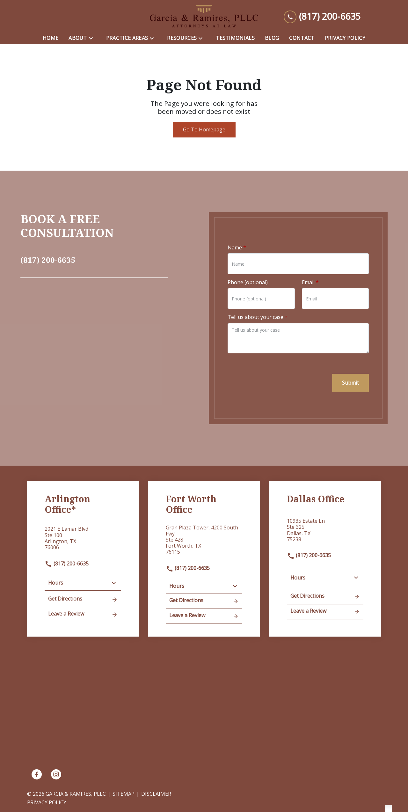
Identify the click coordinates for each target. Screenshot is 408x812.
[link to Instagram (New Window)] (56, 774)
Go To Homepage (204, 129)
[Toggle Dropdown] (92, 38)
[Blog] (271, 38)
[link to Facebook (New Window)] (37, 774)
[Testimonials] (235, 38)
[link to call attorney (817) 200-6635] (322, 16)
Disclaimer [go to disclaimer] (156, 793)
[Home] (50, 38)
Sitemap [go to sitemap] (124, 793)
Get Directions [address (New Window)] (83, 599)
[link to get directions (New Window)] (83, 541)
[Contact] (302, 38)
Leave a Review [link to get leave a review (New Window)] (83, 614)
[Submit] (350, 383)
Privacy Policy (46, 802)
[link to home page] (204, 16)
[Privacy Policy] (345, 38)
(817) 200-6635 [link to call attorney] (67, 563)
